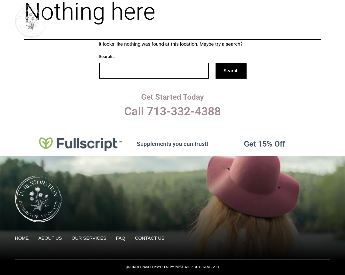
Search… (107, 56)
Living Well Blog (306, 10)
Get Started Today (172, 97)
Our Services (263, 10)
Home (200, 10)
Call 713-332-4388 (172, 111)
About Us (228, 10)
